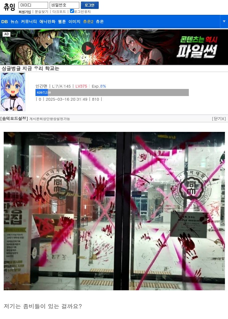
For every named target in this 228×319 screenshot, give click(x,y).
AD (6, 34)
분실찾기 (41, 11)
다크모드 (59, 11)
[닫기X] (219, 118)
